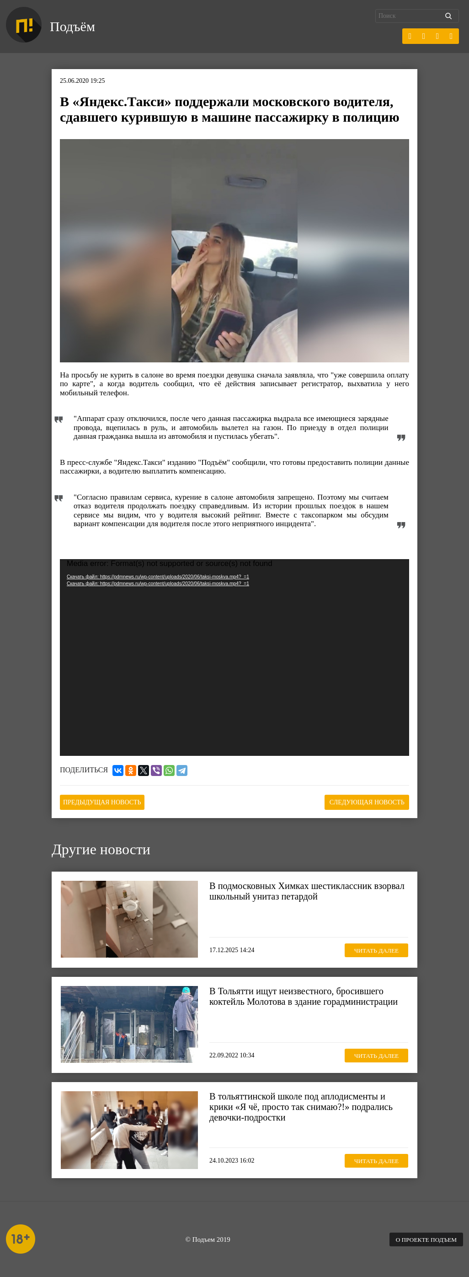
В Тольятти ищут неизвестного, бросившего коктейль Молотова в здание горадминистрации (306, 996)
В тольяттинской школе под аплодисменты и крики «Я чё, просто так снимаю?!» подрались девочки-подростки (304, 1106)
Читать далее (374, 948)
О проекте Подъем (424, 1238)
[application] (234, 657)
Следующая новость (363, 801)
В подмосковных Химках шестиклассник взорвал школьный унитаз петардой (293, 890)
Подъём (74, 26)
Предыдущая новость (106, 801)
